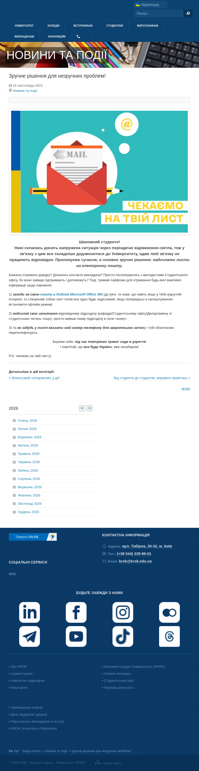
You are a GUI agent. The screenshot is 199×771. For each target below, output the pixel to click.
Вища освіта (31, 751)
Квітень (28, 445)
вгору (186, 388)
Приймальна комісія (27, 707)
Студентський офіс (119, 681)
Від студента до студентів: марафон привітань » (152, 378)
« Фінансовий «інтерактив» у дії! (34, 378)
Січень (27, 420)
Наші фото (19, 688)
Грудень (28, 512)
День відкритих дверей (29, 714)
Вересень (30, 487)
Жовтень (29, 495)
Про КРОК (19, 667)
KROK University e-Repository (34, 728)
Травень (28, 454)
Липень (28, 470)
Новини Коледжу (117, 674)
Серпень (29, 479)
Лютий (27, 429)
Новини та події (25, 91)
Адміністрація (22, 674)
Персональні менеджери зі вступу (38, 721)
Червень (29, 462)
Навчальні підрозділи (28, 681)
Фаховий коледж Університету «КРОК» (134, 667)
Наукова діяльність (119, 688)
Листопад (29, 504)
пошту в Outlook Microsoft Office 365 (72, 294)
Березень (29, 437)
